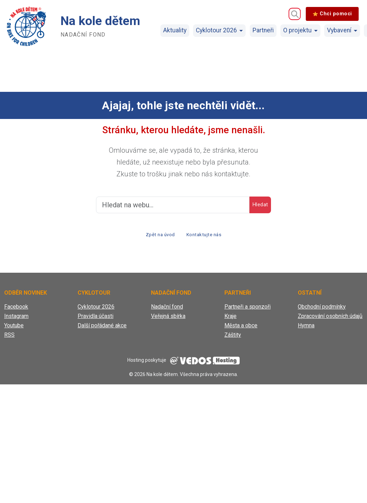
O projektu (297, 30)
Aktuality (174, 30)
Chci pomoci (332, 14)
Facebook (16, 309)
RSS (9, 338)
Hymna (306, 328)
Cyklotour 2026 (216, 30)
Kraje (230, 319)
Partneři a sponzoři (247, 309)
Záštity (232, 338)
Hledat (254, 205)
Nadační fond (167, 309)
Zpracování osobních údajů (330, 319)
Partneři (263, 30)
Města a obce (240, 328)
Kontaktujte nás (208, 236)
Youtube (14, 328)
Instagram (16, 319)
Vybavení (339, 30)
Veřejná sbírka (168, 319)
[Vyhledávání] (294, 14)
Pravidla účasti (95, 319)
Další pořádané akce (102, 328)
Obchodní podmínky (322, 309)
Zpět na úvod (156, 236)
